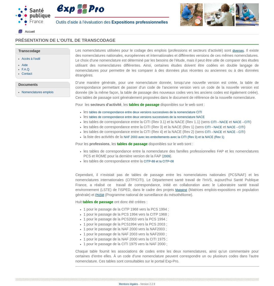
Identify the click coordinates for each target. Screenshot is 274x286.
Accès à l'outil (31, 59)
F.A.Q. (26, 69)
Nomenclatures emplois (37, 92)
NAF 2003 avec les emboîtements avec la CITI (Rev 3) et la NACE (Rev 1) (174, 137)
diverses (238, 50)
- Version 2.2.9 (147, 284)
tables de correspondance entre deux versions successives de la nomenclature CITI (145, 112)
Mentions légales (128, 284)
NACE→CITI (241, 122)
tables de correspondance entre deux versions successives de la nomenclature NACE (147, 117)
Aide (25, 65)
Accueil (30, 31)
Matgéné (181, 190)
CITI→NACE (219, 122)
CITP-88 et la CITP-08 (159, 161)
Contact (27, 73)
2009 (166, 156)
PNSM (99, 195)
